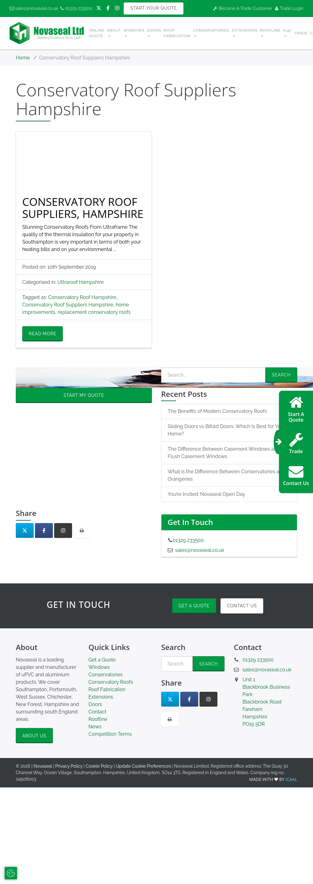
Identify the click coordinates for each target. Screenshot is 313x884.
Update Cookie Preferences (143, 766)
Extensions (100, 697)
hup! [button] (287, 30)
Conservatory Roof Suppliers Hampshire (67, 305)
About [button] (114, 30)
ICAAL (291, 779)
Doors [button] (154, 30)
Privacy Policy (68, 766)
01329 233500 (76, 8)
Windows (99, 667)
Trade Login (289, 8)
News (94, 727)
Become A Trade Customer (242, 8)
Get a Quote (193, 605)
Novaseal (42, 766)
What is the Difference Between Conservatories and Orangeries (226, 475)
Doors (95, 704)
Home (23, 58)
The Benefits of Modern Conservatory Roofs (217, 411)
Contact (97, 712)
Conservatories (105, 675)
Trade (301, 33)
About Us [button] (34, 735)
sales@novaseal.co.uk (34, 8)
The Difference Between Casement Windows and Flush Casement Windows (224, 452)
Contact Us (242, 605)
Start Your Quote (153, 8)
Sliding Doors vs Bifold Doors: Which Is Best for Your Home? (226, 430)
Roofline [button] (270, 30)
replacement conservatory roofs (94, 312)
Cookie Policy (99, 766)
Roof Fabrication (177, 33)
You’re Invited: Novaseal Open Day (206, 494)
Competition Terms (110, 734)
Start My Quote (83, 395)
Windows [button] (133, 30)
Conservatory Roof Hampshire (82, 297)
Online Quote (96, 33)
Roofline (97, 719)
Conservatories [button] (211, 30)
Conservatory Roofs (110, 682)
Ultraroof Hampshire (81, 282)
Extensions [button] (244, 30)
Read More (42, 333)
